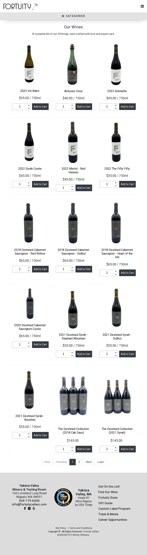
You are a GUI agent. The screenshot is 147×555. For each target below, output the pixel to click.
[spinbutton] (20, 106)
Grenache (117, 91)
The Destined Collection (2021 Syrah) (117, 430)
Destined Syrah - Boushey (29, 417)
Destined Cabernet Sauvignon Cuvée (30, 327)
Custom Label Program (114, 508)
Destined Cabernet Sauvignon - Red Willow (30, 251)
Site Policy (60, 528)
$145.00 (117, 440)
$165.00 (73, 440)
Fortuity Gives (108, 497)
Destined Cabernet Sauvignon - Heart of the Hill (117, 253)
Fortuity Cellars (91, 531)
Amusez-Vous (73, 91)
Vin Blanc (29, 91)
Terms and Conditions (81, 528)
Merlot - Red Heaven (73, 170)
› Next (88, 462)
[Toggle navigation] (142, 6)
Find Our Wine (108, 492)
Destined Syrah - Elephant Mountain (73, 336)
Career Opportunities (112, 519)
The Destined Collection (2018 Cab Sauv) (73, 430)
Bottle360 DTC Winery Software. (73, 535)
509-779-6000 (29, 501)
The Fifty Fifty (117, 168)
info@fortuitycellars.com (29, 504)
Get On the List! (109, 486)
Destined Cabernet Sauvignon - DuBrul (73, 251)
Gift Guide (105, 503)
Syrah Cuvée (30, 168)
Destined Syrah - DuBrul (117, 336)
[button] (28, 105)
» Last (100, 462)
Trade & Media (108, 514)
